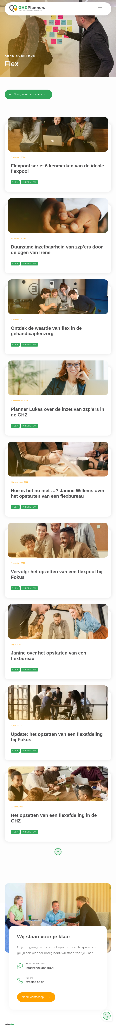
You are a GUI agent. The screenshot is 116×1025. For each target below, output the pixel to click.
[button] (100, 8)
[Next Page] (58, 851)
